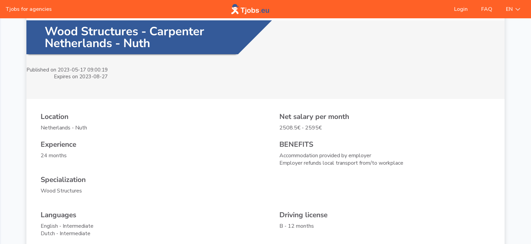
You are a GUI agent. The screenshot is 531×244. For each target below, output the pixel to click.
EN (513, 9)
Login (461, 9)
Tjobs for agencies (28, 9)
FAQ (486, 9)
